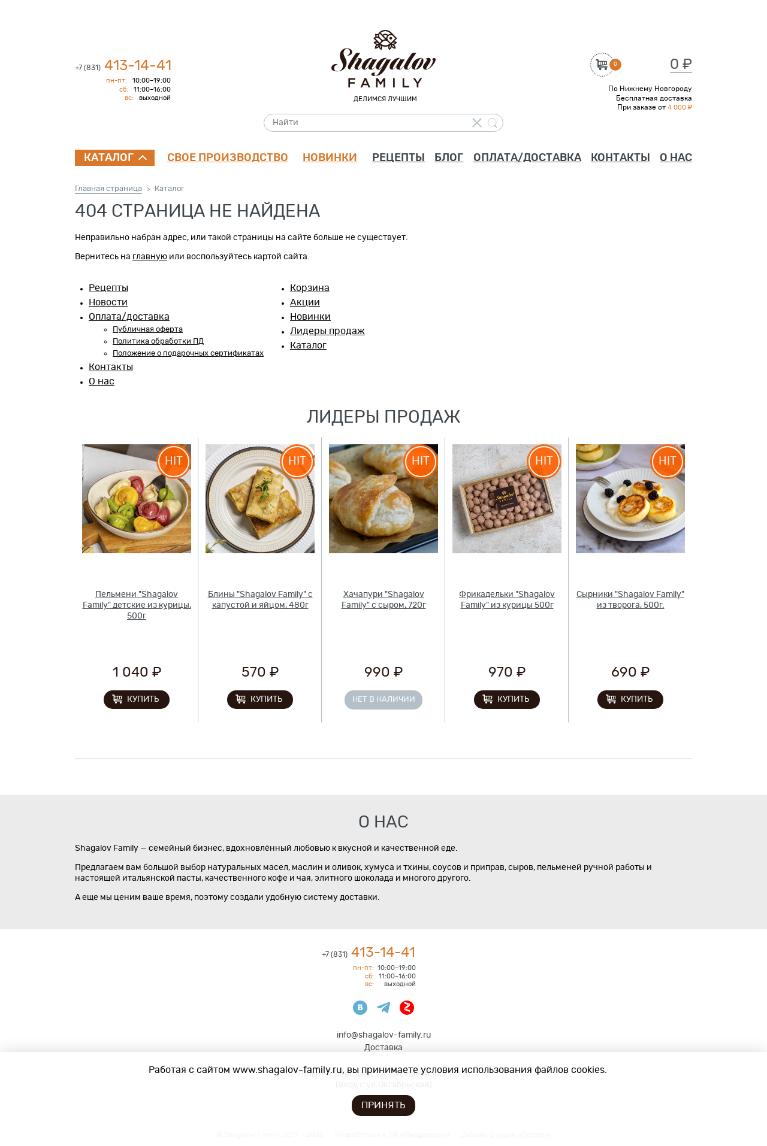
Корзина (310, 288)
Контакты (620, 158)
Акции (305, 302)
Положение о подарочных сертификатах (188, 353)
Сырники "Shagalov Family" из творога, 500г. (630, 600)
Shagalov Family (383, 59)
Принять (383, 1105)
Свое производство (227, 158)
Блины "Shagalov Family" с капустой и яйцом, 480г (260, 600)
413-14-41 (123, 66)
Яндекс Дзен (407, 1008)
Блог (448, 158)
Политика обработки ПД (158, 341)
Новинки (330, 158)
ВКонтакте (360, 1008)
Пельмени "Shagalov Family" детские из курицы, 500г (137, 605)
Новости (108, 302)
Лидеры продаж (327, 331)
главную (149, 257)
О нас (676, 158)
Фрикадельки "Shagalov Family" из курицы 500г (507, 600)
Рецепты (398, 158)
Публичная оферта (148, 330)
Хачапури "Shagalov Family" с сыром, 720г (384, 600)
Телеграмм (383, 1008)
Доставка (383, 1048)
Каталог (109, 158)
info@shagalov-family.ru (384, 1035)
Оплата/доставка (527, 158)
